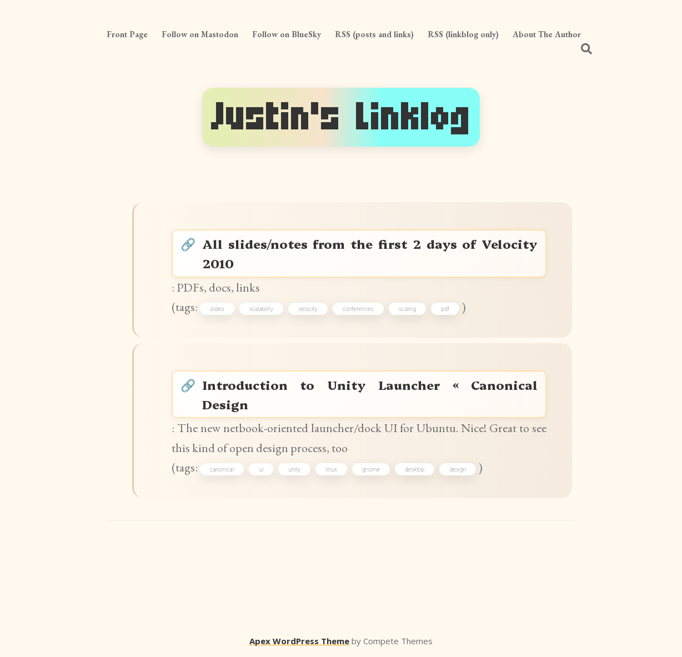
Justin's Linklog (341, 117)
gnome (371, 469)
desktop (414, 469)
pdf (445, 308)
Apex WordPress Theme (299, 640)
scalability (261, 308)
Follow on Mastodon (200, 34)
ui (261, 469)
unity (294, 469)
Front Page (127, 34)
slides (217, 308)
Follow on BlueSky (286, 34)
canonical (222, 469)
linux (331, 469)
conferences (358, 308)
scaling (408, 308)
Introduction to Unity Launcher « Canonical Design (370, 394)
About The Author (547, 34)
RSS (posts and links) (374, 34)
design (457, 469)
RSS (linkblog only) (463, 34)
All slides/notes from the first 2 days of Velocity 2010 (370, 253)
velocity (308, 308)
